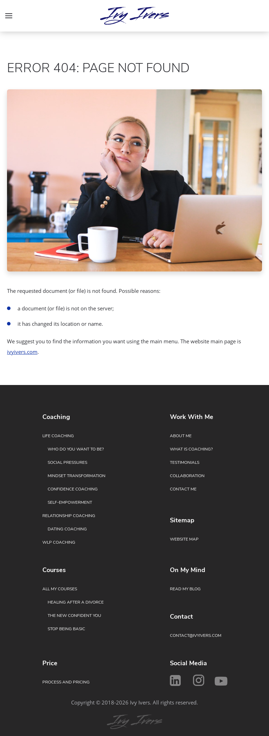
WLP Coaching (58, 542)
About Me (181, 436)
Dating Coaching (67, 529)
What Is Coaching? (191, 449)
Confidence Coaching (73, 489)
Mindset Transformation (76, 476)
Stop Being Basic (66, 629)
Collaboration (187, 476)
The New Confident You (74, 615)
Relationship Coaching (68, 515)
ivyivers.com (22, 351)
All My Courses (59, 589)
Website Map (184, 539)
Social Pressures (67, 462)
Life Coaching (58, 436)
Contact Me (183, 489)
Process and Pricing (66, 682)
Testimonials (184, 462)
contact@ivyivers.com (195, 635)
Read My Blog (185, 589)
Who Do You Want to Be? (76, 449)
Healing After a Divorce (76, 602)
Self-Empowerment (70, 502)
